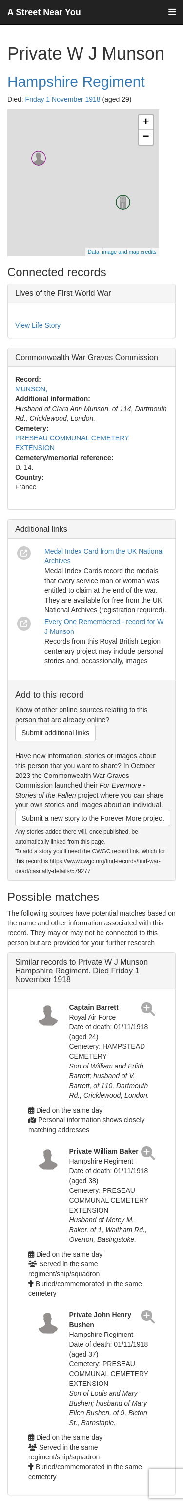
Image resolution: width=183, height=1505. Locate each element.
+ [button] (145, 122)
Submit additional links (55, 733)
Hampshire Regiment (76, 81)
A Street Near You (44, 12)
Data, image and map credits (122, 252)
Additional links (41, 529)
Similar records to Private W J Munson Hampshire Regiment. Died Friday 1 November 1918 (81, 970)
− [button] (145, 137)
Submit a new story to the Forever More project (92, 818)
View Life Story (38, 325)
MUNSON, (31, 389)
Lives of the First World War (63, 293)
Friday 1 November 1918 (63, 99)
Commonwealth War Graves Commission (86, 357)
